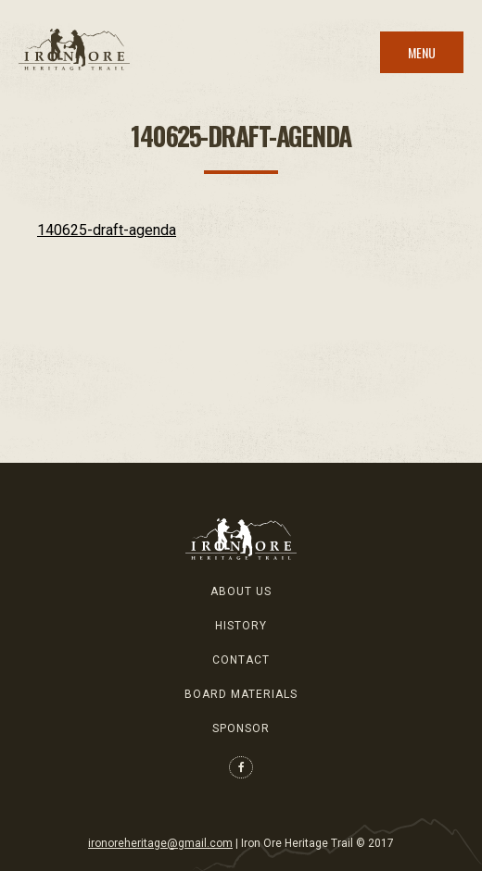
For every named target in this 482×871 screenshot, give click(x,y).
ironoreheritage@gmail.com (160, 843)
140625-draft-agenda (106, 230)
